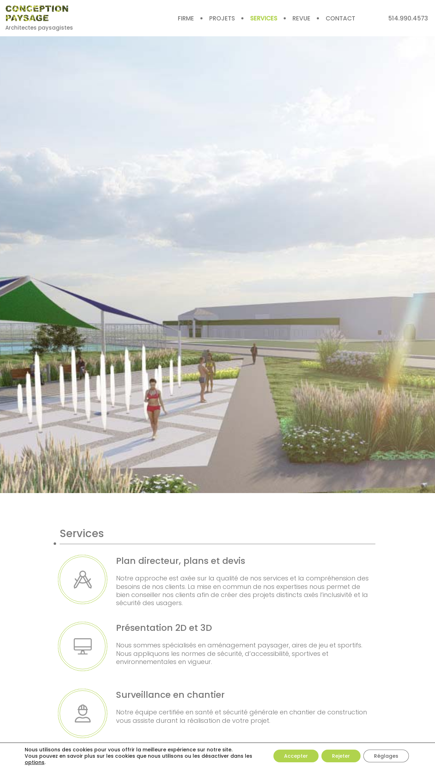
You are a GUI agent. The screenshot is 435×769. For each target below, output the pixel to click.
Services (263, 18)
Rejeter (341, 755)
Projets (222, 18)
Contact (340, 18)
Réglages (386, 755)
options (34, 762)
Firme (186, 18)
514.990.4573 (408, 18)
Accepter (296, 755)
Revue (301, 18)
